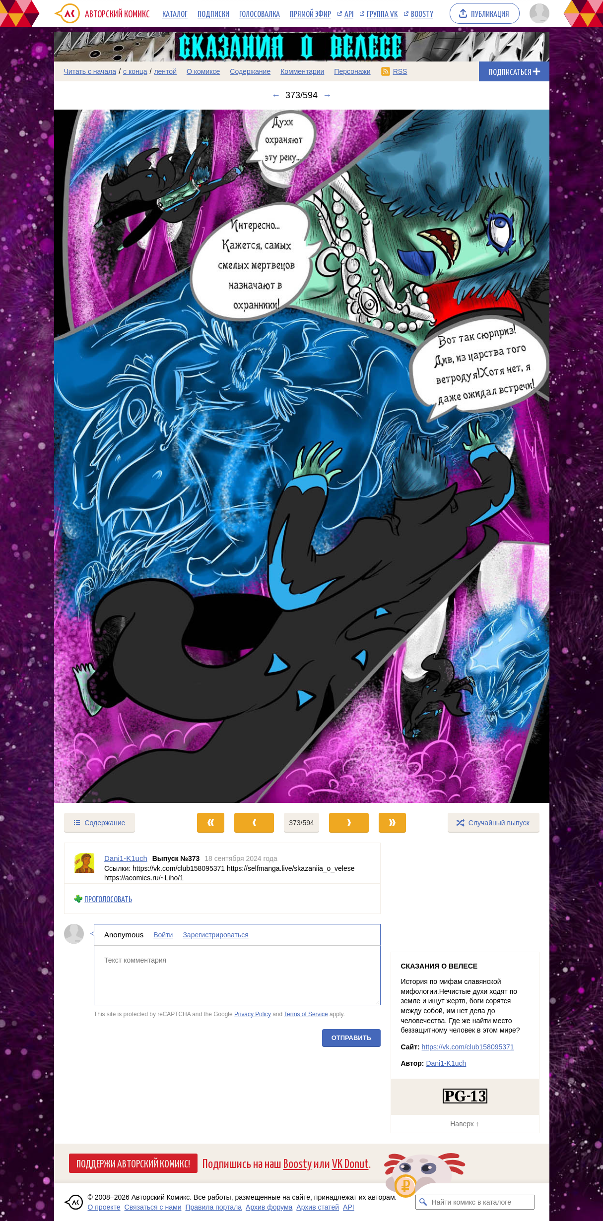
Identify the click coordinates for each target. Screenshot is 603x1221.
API (348, 13)
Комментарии (302, 71)
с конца (135, 71)
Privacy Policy (252, 1014)
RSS (400, 71)
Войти (163, 935)
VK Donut (350, 1162)
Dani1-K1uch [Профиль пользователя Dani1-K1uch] (125, 858)
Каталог (175, 13)
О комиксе (203, 71)
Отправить (351, 1037)
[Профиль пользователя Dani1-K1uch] (84, 863)
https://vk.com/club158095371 (468, 1047)
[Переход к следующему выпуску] (301, 456)
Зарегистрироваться (215, 935)
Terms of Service (306, 1014)
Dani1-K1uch (446, 1063)
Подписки (213, 13)
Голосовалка (259, 13)
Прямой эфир (310, 13)
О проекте (104, 1207)
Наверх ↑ (464, 1124)
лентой (165, 71)
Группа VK (382, 13)
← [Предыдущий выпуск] (275, 95)
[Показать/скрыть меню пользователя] (537, 13)
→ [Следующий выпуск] (327, 95)
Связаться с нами (153, 1207)
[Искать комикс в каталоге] (423, 1202)
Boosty (422, 13)
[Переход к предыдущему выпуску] (116, 456)
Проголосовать (108, 899)
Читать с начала (90, 71)
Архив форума (269, 1207)
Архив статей (317, 1207)
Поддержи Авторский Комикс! (133, 1163)
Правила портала (213, 1207)
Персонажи (352, 71)
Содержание (250, 71)
